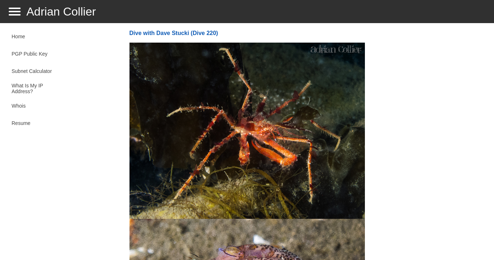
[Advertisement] (426, 143)
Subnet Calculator (32, 71)
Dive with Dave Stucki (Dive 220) (173, 33)
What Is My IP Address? (27, 88)
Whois (19, 106)
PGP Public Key (29, 54)
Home (18, 36)
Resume (21, 123)
